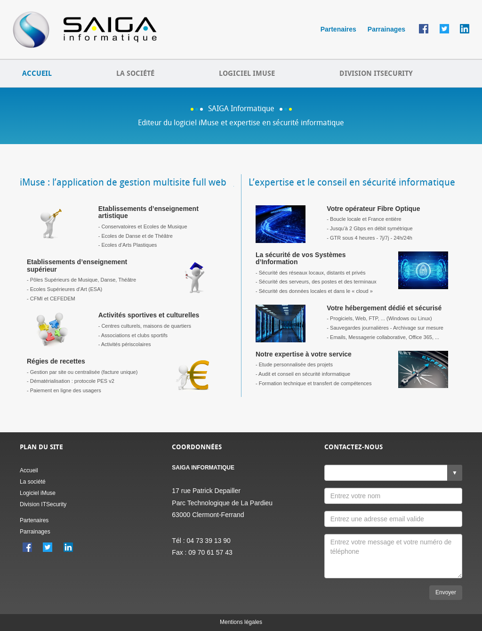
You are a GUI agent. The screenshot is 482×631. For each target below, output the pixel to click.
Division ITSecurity (43, 504)
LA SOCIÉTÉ (135, 73)
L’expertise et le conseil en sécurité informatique (352, 182)
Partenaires (338, 29)
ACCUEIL (37, 73)
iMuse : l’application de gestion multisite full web (123, 182)
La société (33, 481)
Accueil (29, 470)
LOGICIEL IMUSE (247, 73)
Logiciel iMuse (38, 493)
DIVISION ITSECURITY (376, 73)
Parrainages (386, 29)
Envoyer (445, 592)
